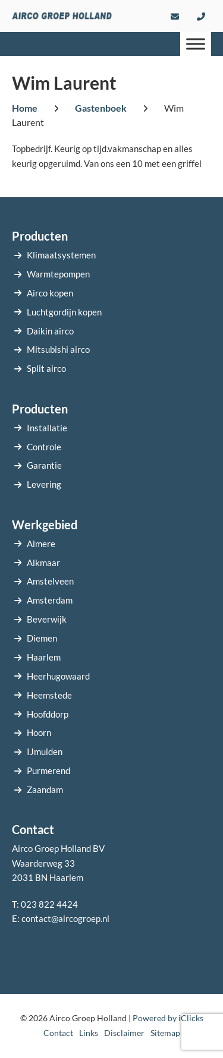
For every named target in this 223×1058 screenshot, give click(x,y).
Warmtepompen (58, 274)
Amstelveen (50, 581)
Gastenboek (101, 107)
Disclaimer (124, 1033)
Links (88, 1033)
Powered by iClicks (168, 1018)
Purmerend (48, 770)
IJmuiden (44, 751)
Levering (44, 484)
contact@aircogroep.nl (65, 918)
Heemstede (49, 695)
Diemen (42, 638)
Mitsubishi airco (58, 349)
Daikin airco (50, 331)
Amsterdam (50, 600)
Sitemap (165, 1033)
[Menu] (195, 43)
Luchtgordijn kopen (64, 312)
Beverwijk (47, 619)
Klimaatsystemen (61, 255)
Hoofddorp (47, 714)
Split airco (46, 368)
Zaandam (45, 789)
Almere (41, 543)
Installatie (47, 427)
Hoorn (39, 732)
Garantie (44, 465)
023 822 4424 (49, 904)
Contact (58, 1033)
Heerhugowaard (58, 676)
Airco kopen (50, 293)
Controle (44, 446)
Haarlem (44, 657)
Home (24, 107)
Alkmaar (43, 562)
